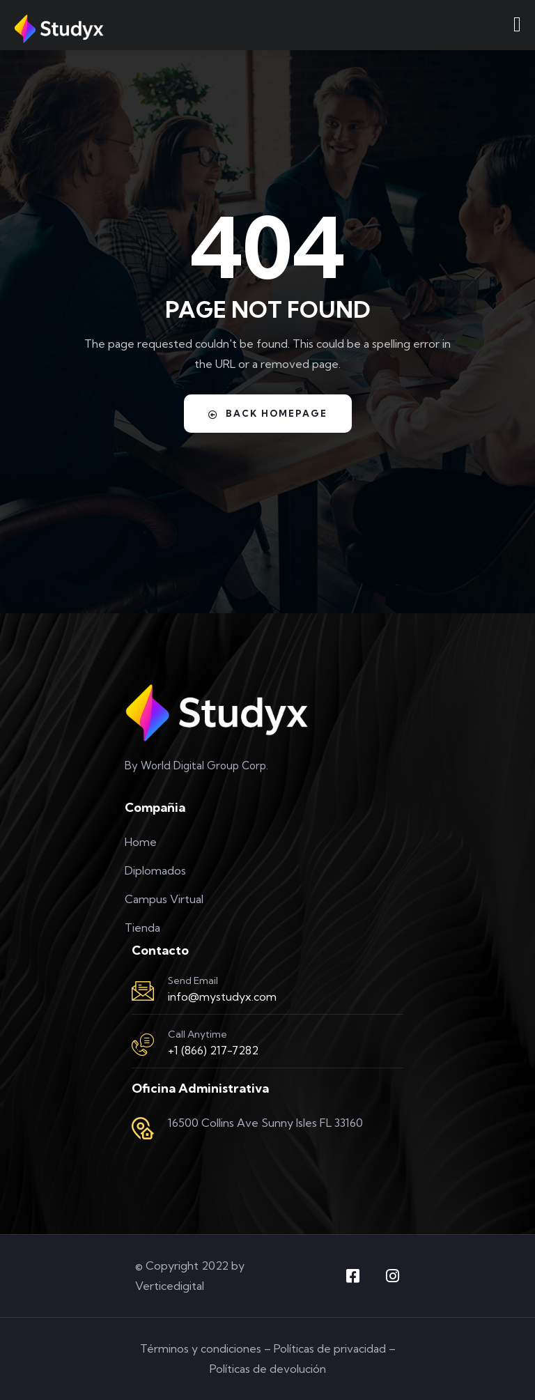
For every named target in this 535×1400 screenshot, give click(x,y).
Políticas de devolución (268, 1369)
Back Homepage (268, 414)
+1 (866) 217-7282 (213, 1050)
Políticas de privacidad (330, 1348)
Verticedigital (169, 1286)
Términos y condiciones (200, 1348)
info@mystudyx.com (222, 996)
